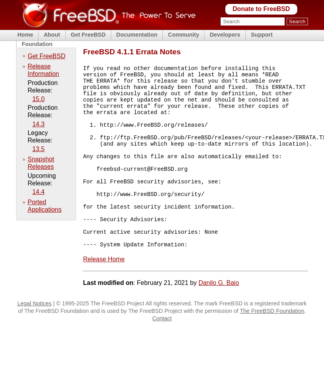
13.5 (38, 149)
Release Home (104, 293)
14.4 (38, 191)
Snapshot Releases (41, 163)
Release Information (43, 70)
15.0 (38, 99)
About (52, 34)
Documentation (137, 34)
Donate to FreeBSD (261, 9)
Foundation (37, 44)
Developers (225, 34)
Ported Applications (44, 206)
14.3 (38, 124)
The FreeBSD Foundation (272, 345)
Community (183, 34)
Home (25, 34)
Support (261, 34)
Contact (162, 352)
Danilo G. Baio (219, 317)
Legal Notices (34, 337)
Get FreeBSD (88, 34)
